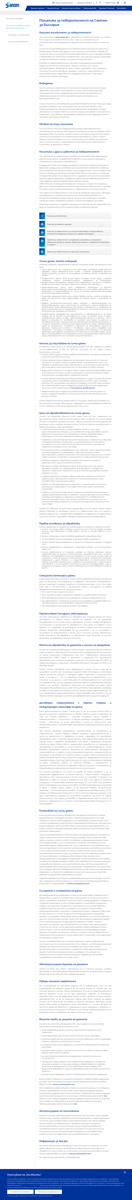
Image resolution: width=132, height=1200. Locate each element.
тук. (75, 1104)
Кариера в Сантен (106, 8)
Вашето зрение (38, 8)
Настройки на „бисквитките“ (19, 35)
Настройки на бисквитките (48, 1192)
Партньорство (89, 8)
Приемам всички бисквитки (20, 1192)
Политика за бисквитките (30, 1185)
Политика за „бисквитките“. (83, 388)
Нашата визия (53, 8)
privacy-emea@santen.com (78, 884)
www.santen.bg (62, 37)
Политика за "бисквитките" (18, 41)
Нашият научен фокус (71, 8)
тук (105, 1096)
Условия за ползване (14, 18)
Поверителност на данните (27, 1196)
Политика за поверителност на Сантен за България (18, 26)
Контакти (121, 8)
